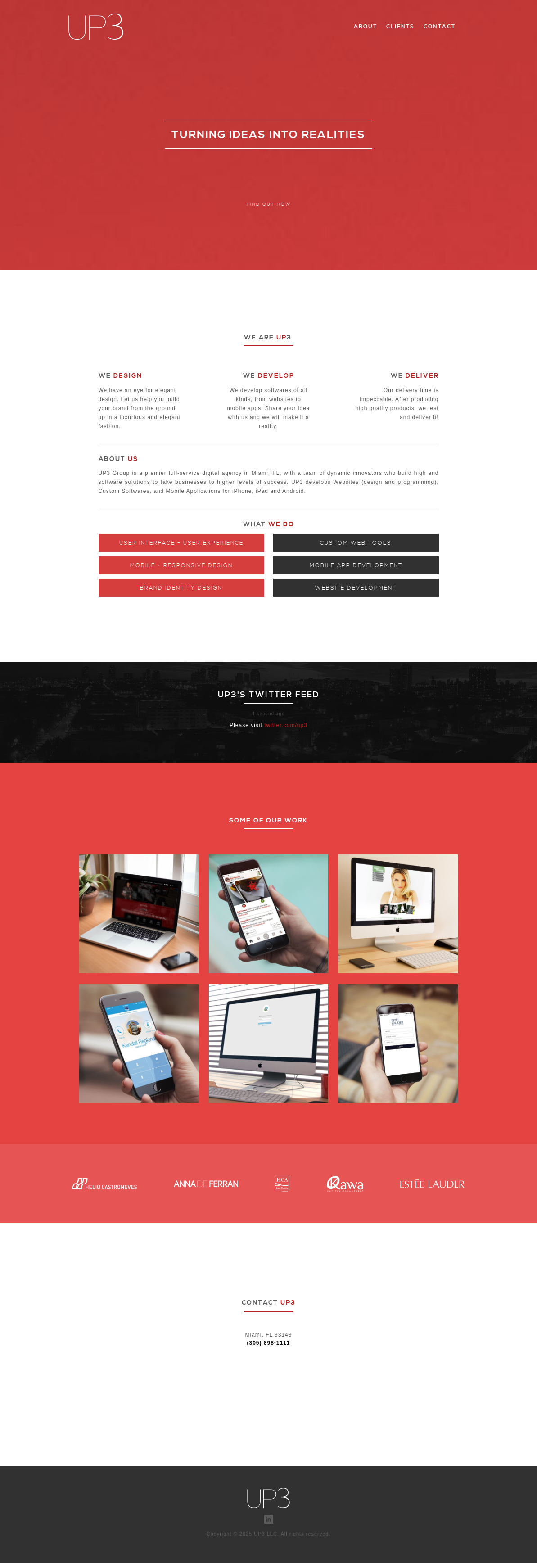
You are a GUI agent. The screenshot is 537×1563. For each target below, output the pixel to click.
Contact (440, 26)
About (365, 26)
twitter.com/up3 (285, 725)
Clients (400, 26)
